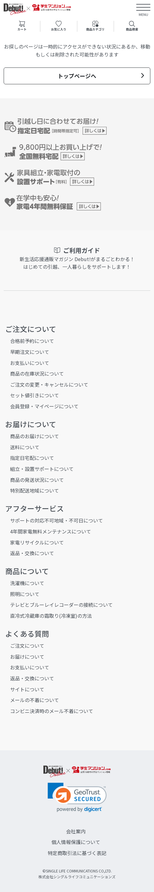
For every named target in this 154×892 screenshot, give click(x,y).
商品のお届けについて (34, 436)
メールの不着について (34, 700)
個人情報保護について (75, 842)
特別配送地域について (34, 490)
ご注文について (27, 645)
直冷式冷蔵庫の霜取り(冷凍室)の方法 (51, 615)
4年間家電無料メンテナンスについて (50, 531)
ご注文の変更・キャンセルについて (49, 384)
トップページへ (101, 76)
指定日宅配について (32, 457)
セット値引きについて (34, 395)
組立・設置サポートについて (42, 468)
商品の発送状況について (37, 479)
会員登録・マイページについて (44, 406)
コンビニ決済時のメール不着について (51, 711)
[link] (77, 797)
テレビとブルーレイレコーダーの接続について (61, 604)
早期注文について (29, 351)
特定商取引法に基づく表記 (77, 853)
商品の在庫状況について (37, 373)
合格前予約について (32, 340)
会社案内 (76, 831)
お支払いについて (29, 362)
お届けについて (27, 656)
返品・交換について (32, 553)
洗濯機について (27, 583)
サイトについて (27, 689)
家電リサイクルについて (37, 542)
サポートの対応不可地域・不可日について (56, 520)
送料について (24, 447)
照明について (24, 594)
